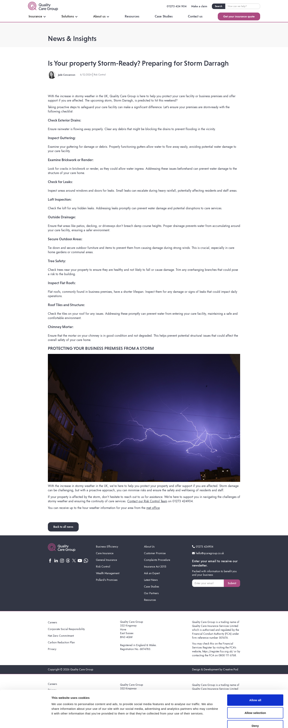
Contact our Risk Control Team (147, 501)
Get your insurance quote (239, 16)
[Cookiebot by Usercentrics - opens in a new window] (25, 720)
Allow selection (255, 689)
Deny (255, 702)
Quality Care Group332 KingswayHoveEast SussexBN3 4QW (131, 629)
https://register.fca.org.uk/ (217, 651)
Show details (206, 720)
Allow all (255, 676)
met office (153, 508)
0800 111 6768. (228, 655)
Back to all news (63, 527)
